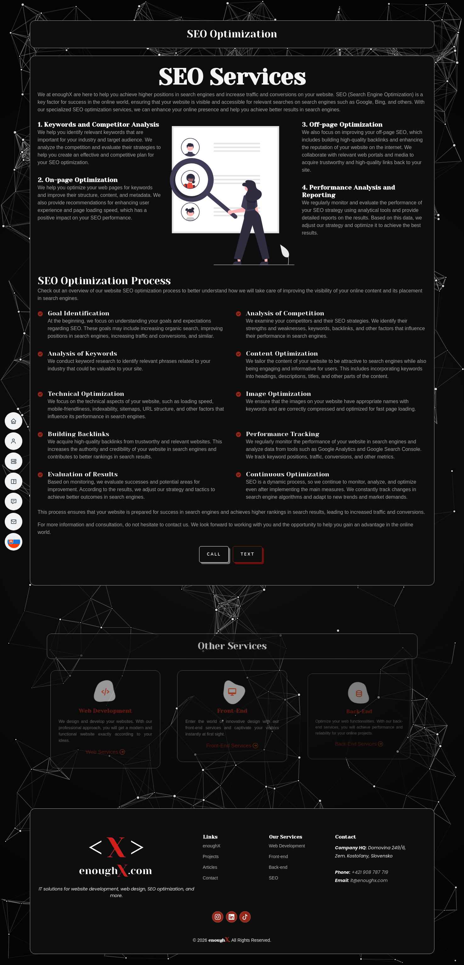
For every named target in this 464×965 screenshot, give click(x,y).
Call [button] (214, 554)
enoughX (212, 846)
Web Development (287, 846)
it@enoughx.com (369, 880)
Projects (211, 856)
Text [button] (248, 554)
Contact (210, 878)
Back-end (278, 867)
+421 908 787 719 (370, 872)
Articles (210, 867)
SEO (273, 878)
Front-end (278, 856)
